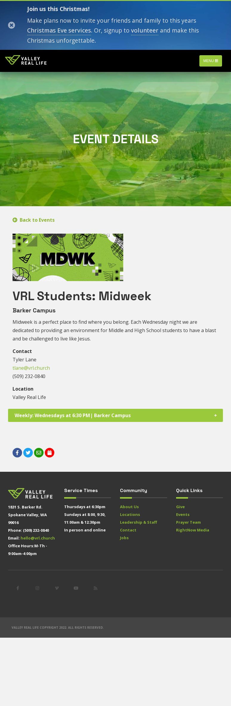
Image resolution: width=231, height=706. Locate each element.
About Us (129, 506)
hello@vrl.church (38, 538)
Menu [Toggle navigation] (210, 61)
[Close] (11, 25)
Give (180, 506)
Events (183, 514)
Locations (130, 514)
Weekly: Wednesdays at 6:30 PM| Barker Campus (73, 415)
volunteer (144, 30)
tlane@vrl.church (31, 368)
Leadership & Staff (138, 522)
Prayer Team (188, 522)
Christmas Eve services (59, 30)
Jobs (124, 537)
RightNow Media (192, 530)
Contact (128, 530)
